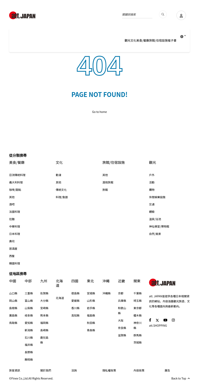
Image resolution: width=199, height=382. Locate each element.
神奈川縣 (138, 325)
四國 (74, 281)
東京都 (138, 308)
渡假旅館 (107, 182)
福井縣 (29, 345)
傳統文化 (61, 190)
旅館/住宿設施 (158, 40)
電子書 (172, 40)
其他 (12, 197)
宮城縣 (91, 293)
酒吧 (12, 204)
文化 (133, 40)
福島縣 (91, 315)
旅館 (105, 190)
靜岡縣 (29, 359)
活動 (151, 182)
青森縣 (91, 330)
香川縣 (75, 308)
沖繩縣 (106, 293)
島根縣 (13, 308)
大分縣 (44, 301)
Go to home (99, 112)
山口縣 (13, 293)
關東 (137, 281)
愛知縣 (29, 323)
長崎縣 (44, 330)
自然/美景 (155, 234)
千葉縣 (138, 293)
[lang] (183, 36)
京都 (120, 293)
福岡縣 (44, 323)
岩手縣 (91, 308)
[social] (150, 320)
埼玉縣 (138, 301)
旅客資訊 (14, 370)
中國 (12, 281)
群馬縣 (138, 335)
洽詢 (74, 370)
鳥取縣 (13, 323)
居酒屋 (13, 248)
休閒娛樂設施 (157, 197)
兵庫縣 (122, 301)
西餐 (12, 256)
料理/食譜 (62, 197)
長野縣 (29, 352)
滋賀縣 (122, 335)
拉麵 (12, 219)
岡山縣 (13, 301)
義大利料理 (16, 182)
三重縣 (29, 293)
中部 (28, 281)
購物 (151, 190)
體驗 (151, 212)
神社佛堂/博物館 (159, 226)
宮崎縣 (44, 308)
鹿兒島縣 (44, 340)
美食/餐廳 (142, 40)
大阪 (120, 320)
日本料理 (14, 234)
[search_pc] (163, 14)
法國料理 (14, 212)
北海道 (59, 283)
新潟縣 (29, 330)
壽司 (12, 241)
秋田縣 (91, 323)
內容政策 (139, 370)
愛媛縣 (75, 301)
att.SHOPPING (158, 325)
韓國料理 (14, 263)
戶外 (151, 175)
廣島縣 (13, 315)
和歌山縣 (122, 310)
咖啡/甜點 (15, 190)
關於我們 (45, 370)
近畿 (121, 281)
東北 (90, 281)
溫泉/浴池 (155, 219)
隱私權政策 (109, 370)
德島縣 (75, 293)
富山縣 (29, 301)
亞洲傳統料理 (17, 175)
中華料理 (14, 226)
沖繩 (105, 281)
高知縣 (75, 315)
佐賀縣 (44, 293)
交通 (151, 204)
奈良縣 (122, 328)
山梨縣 (29, 308)
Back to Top (180, 378)
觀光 (127, 40)
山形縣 (91, 301)
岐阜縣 (29, 315)
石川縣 (29, 337)
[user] (181, 15)
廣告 (167, 370)
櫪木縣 (138, 315)
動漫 (58, 175)
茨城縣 (138, 342)
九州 (43, 281)
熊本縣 (44, 315)
